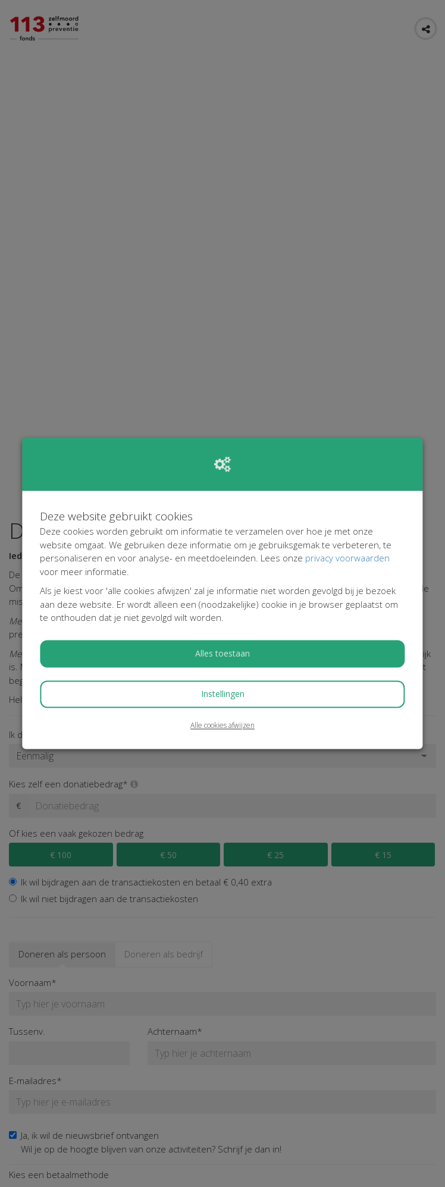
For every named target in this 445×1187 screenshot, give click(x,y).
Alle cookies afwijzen (222, 725)
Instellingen (223, 693)
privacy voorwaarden (347, 558)
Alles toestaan (222, 653)
